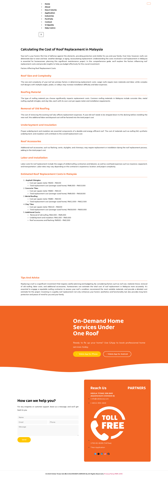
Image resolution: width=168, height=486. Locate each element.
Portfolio (49, 19)
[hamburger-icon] (149, 4)
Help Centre (50, 28)
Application (50, 13)
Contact (48, 22)
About (47, 7)
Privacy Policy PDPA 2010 (113, 474)
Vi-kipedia (49, 25)
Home (47, 4)
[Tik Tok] (108, 454)
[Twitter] (98, 454)
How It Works (51, 10)
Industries (49, 16)
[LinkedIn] (102, 454)
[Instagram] (105, 454)
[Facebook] (95, 454)
